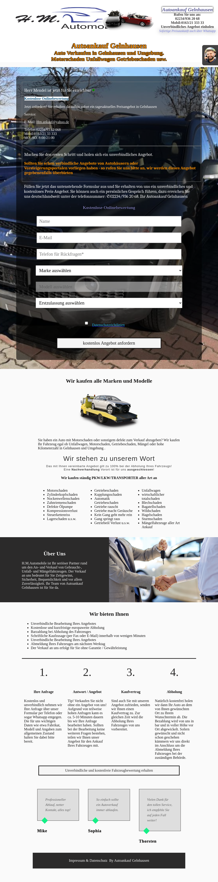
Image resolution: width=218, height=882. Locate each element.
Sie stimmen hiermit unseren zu (113, 323)
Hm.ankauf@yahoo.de (52, 122)
